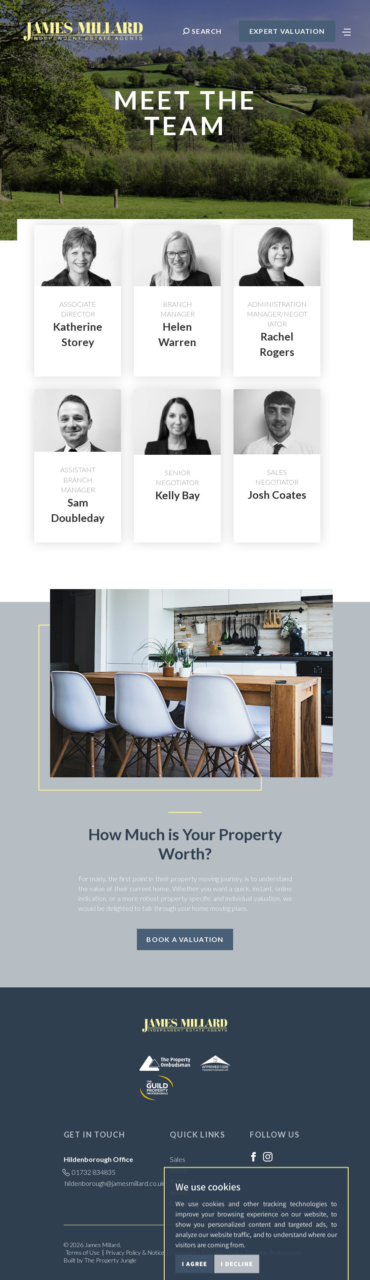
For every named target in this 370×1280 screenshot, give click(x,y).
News (178, 1192)
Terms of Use (82, 1252)
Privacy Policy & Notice (135, 1252)
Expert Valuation (287, 31)
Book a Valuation (184, 939)
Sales (177, 1159)
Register (182, 1181)
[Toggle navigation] (346, 31)
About (179, 1170)
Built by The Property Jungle (100, 1260)
